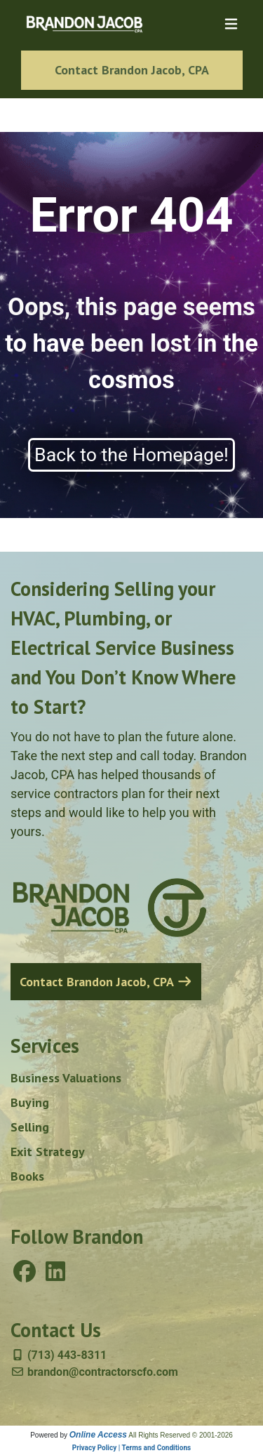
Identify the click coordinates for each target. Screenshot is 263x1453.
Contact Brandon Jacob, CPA (132, 70)
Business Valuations (66, 1078)
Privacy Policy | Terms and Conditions (131, 1448)
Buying (30, 1102)
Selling (30, 1127)
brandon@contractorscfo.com (94, 1372)
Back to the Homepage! (131, 455)
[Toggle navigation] (231, 24)
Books (27, 1176)
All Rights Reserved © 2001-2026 (180, 1435)
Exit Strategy (48, 1151)
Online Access (98, 1435)
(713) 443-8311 (59, 1355)
